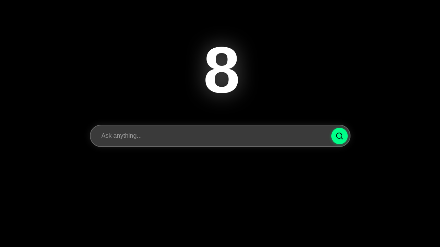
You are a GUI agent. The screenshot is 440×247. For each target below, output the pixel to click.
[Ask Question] (339, 136)
